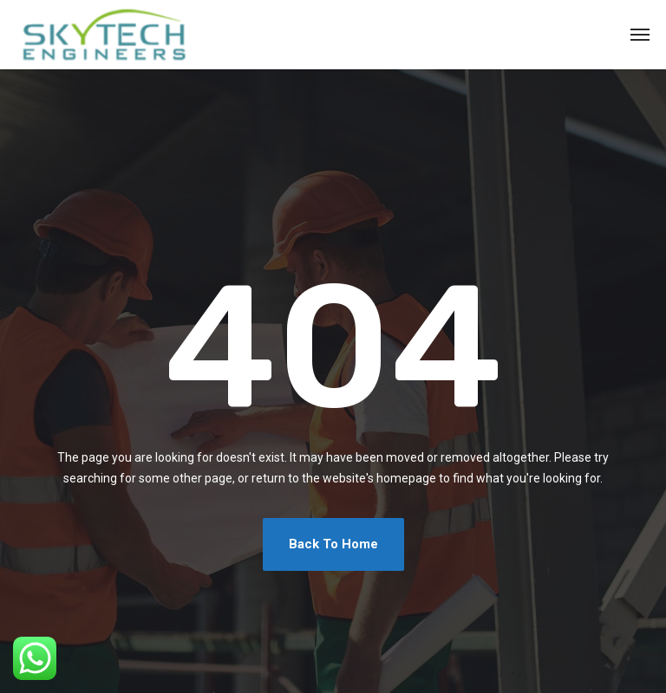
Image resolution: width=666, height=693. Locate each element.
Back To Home (333, 544)
